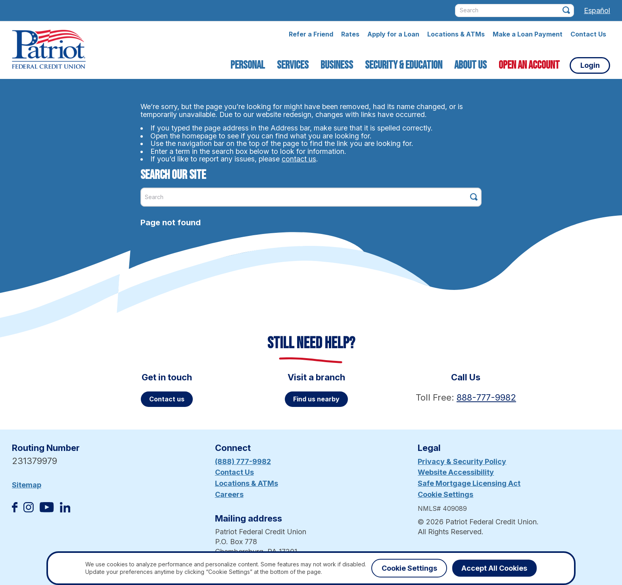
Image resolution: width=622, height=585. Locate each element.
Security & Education (403, 65)
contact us (299, 159)
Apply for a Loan (393, 34)
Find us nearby (316, 399)
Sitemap (26, 485)
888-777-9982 (486, 397)
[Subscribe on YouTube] (47, 510)
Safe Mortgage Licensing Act (469, 483)
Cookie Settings (445, 494)
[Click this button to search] (566, 10)
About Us (470, 65)
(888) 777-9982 (243, 461)
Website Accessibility (456, 472)
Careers (229, 494)
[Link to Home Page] (49, 50)
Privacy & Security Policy (462, 461)
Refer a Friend (311, 34)
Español (597, 10)
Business (337, 65)
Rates (350, 34)
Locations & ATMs (456, 34)
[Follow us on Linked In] (65, 510)
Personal (247, 65)
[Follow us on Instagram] (28, 510)
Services (293, 65)
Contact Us (588, 34)
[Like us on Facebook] (14, 510)
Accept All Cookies (494, 568)
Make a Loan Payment (527, 34)
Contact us (166, 399)
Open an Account (529, 65)
